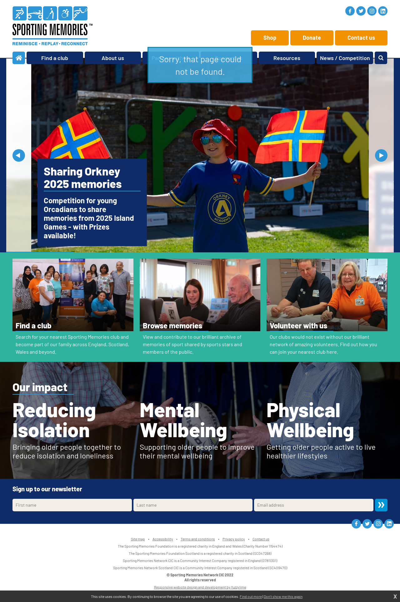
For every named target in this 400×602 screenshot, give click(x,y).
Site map (138, 539)
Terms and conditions (198, 539)
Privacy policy (233, 539)
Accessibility (162, 539)
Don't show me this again (283, 596)
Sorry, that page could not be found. (200, 65)
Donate (312, 37)
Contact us (361, 37)
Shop (269, 37)
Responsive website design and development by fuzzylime (200, 587)
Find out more (251, 596)
